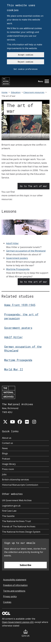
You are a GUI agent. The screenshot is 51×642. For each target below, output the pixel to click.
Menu (43, 81)
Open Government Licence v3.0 (17, 622)
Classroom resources (33, 92)
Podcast (6, 458)
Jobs (4, 474)
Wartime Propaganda (18, 269)
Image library (9, 463)
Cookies (7, 602)
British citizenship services (15, 479)
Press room (8, 469)
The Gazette (8, 516)
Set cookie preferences (26, 69)
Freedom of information (15, 585)
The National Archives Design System (21, 531)
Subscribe (25, 565)
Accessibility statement (14, 579)
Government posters (17, 258)
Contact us (7, 443)
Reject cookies (25, 61)
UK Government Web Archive (17, 500)
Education (16, 92)
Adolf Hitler (12, 243)
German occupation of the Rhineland (26, 250)
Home (4, 92)
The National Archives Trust (16, 521)
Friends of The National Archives (18, 526)
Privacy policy (10, 596)
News (5, 448)
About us (6, 437)
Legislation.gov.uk (11, 505)
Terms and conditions (14, 590)
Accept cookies (25, 54)
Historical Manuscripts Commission (20, 484)
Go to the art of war (33, 281)
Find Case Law (9, 510)
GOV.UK (26, 633)
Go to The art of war (33, 186)
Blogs (5, 453)
